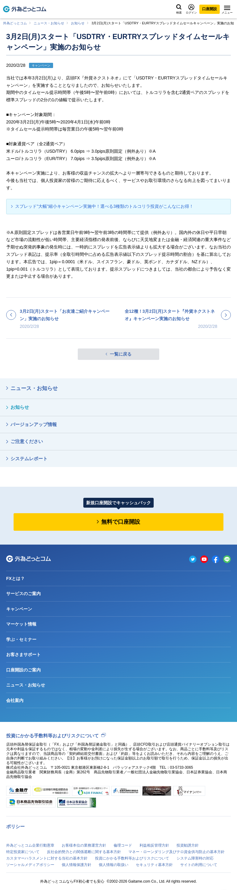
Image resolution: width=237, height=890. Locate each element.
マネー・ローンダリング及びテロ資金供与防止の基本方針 (176, 852)
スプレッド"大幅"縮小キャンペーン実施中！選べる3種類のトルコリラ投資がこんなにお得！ (104, 206)
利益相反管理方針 (154, 845)
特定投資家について (23, 852)
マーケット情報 (21, 624)
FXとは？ (15, 578)
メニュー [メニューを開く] (227, 10)
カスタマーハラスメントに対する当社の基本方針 (47, 858)
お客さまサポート (23, 654)
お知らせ (78, 23)
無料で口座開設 (120, 522)
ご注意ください (26, 441)
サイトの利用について (198, 865)
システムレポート (29, 458)
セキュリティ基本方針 (154, 865)
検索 (179, 9)
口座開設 (209, 9)
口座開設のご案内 (23, 669)
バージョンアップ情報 (33, 424)
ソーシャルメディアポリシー (30, 865)
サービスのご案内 (23, 593)
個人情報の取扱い (113, 865)
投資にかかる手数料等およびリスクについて (52, 735)
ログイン (191, 9)
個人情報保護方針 (76, 865)
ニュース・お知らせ (49, 23)
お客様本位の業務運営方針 (84, 845)
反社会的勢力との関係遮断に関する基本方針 (84, 852)
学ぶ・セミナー (21, 639)
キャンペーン (19, 608)
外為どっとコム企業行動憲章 (30, 845)
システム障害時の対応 (195, 858)
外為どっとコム (15, 23)
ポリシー (15, 826)
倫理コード (123, 845)
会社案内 (14, 700)
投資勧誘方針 (188, 845)
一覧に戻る (120, 354)
